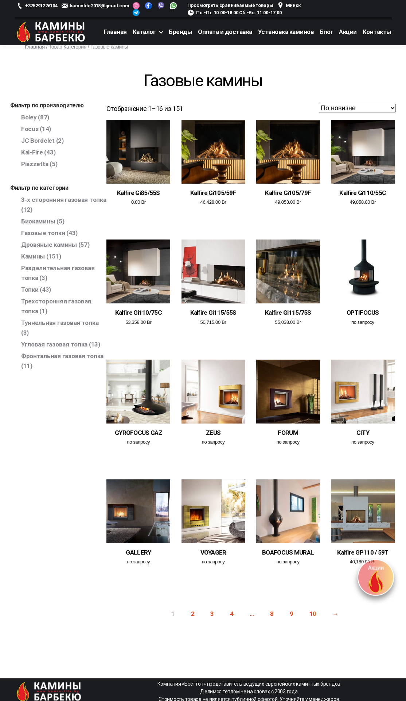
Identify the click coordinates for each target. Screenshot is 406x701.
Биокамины (38, 221)
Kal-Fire (32, 152)
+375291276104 (41, 5)
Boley (29, 117)
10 (312, 613)
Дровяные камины (49, 244)
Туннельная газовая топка (60, 322)
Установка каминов (286, 31)
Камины (33, 256)
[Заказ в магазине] (357, 108)
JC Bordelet (38, 140)
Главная (115, 31)
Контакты (377, 31)
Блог (326, 31)
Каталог (144, 31)
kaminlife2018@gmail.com (99, 5)
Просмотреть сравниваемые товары (230, 5)
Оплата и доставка (225, 31)
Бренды (180, 31)
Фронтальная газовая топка (62, 356)
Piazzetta (34, 164)
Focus (30, 129)
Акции (348, 31)
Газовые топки (43, 233)
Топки (30, 289)
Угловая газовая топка (54, 344)
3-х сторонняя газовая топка (63, 199)
